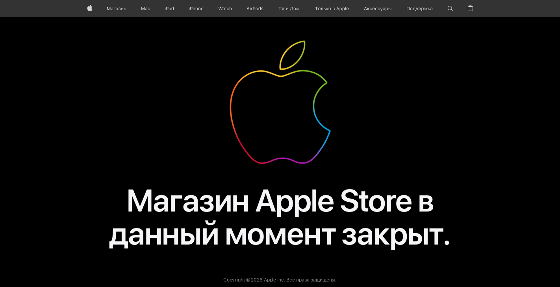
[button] (450, 8)
